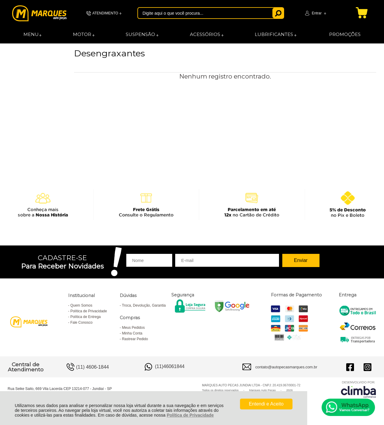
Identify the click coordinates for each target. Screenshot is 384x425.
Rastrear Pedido (135, 339)
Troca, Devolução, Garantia (144, 305)
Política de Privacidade (190, 415)
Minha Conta (132, 333)
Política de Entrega (85, 317)
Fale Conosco (81, 322)
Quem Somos (81, 305)
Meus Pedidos (133, 327)
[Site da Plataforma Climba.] (358, 389)
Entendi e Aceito (266, 403)
